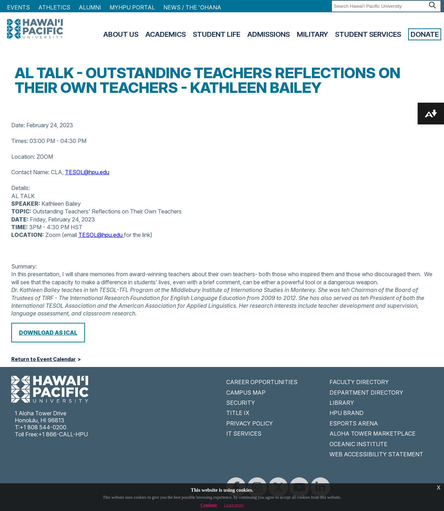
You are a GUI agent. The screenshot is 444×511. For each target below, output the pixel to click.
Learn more (234, 505)
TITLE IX (237, 412)
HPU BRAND (346, 412)
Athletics (54, 7)
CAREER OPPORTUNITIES (262, 382)
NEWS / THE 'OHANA (192, 7)
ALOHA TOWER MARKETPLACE (372, 433)
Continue (209, 505)
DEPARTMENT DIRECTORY (366, 392)
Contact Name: (30, 172)
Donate (425, 34)
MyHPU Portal (132, 7)
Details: (20, 187)
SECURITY (240, 402)
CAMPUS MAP (246, 392)
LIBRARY (341, 402)
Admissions (268, 34)
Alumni (90, 7)
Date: (18, 125)
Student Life (216, 34)
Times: (19, 140)
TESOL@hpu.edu (87, 172)
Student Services (368, 34)
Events (18, 7)
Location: (23, 156)
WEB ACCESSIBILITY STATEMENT (376, 454)
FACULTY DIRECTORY (359, 382)
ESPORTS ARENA (353, 423)
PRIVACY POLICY (249, 423)
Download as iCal (48, 332)
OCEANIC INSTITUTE (358, 444)
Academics (165, 34)
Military (312, 34)
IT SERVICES (243, 433)
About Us (120, 34)
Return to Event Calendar (43, 359)
